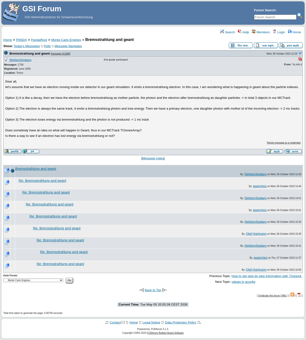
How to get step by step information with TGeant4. (267, 276)
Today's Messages (27, 46)
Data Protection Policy (180, 322)
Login (279, 32)
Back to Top (153, 290)
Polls (47, 46)
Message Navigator (68, 46)
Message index (153, 158)
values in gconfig (243, 282)
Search (227, 32)
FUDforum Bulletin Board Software (165, 333)
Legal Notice (151, 322)
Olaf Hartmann (256, 233)
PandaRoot (39, 40)
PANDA (21, 40)
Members (261, 32)
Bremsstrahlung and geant (29, 53)
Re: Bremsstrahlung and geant (42, 181)
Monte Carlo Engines (66, 40)
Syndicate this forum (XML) (272, 295)
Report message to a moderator (284, 142)
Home (294, 32)
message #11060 (60, 53)
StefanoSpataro (20, 60)
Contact (115, 322)
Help (243, 32)
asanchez (260, 186)
